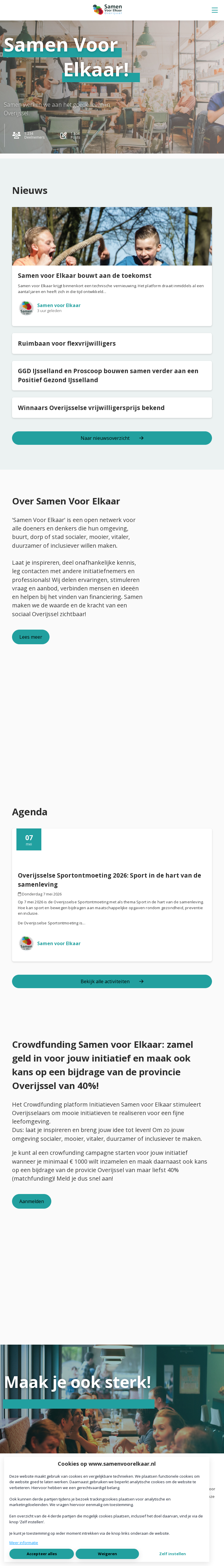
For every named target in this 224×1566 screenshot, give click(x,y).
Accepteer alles (42, 1553)
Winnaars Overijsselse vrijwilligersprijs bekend (91, 408)
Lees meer (30, 637)
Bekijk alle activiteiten (112, 981)
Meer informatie (23, 1542)
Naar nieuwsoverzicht (112, 438)
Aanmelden (31, 1201)
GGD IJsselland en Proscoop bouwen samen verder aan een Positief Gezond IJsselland (108, 375)
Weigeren (107, 1553)
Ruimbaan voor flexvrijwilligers (67, 343)
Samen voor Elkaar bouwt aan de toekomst (85, 275)
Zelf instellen (172, 1553)
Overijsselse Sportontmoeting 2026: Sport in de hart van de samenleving (109, 879)
